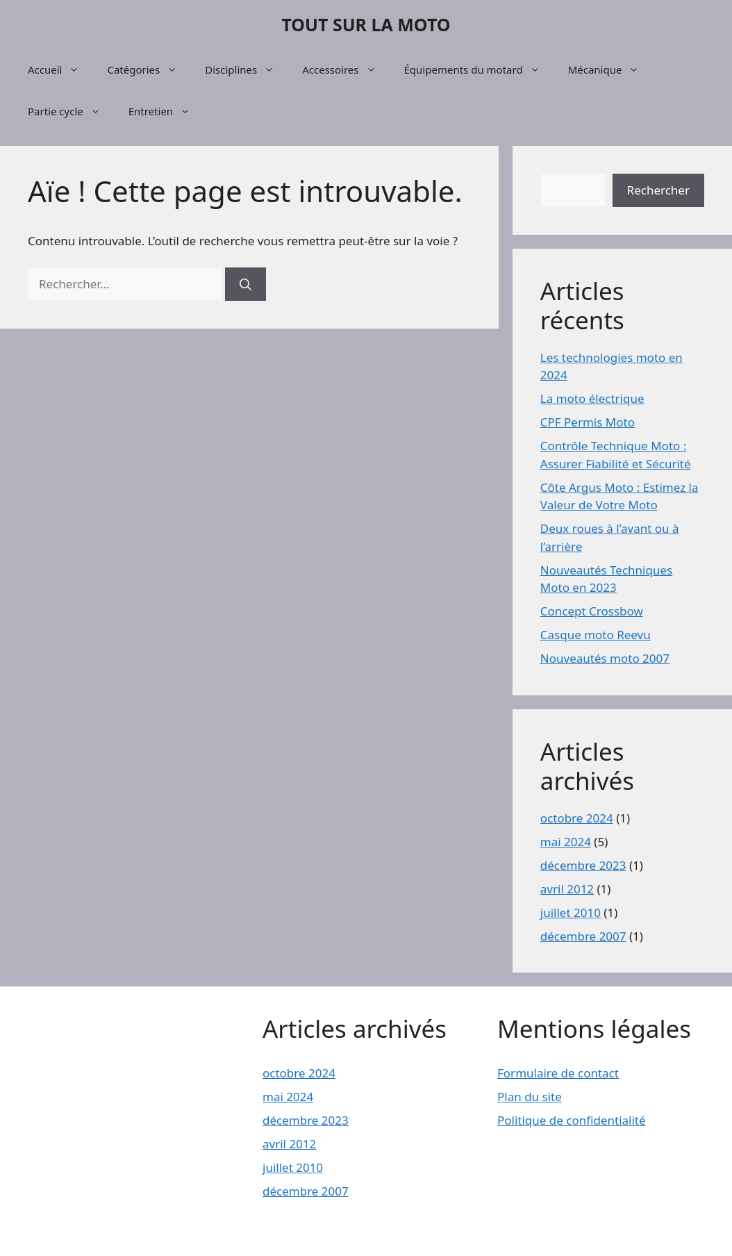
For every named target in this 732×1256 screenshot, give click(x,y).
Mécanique (611, 69)
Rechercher (658, 190)
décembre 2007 (583, 936)
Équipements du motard (479, 69)
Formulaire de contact (558, 1073)
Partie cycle (71, 111)
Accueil (60, 69)
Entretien (166, 111)
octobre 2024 (576, 818)
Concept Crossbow (591, 611)
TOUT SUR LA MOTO (365, 24)
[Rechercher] (245, 284)
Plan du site (529, 1097)
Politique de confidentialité (571, 1120)
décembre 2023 (583, 865)
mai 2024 (565, 842)
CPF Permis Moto (587, 422)
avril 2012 (567, 889)
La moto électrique (592, 398)
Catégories (149, 69)
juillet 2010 (570, 912)
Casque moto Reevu (595, 635)
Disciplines (246, 69)
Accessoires (346, 69)
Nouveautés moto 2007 (604, 658)
